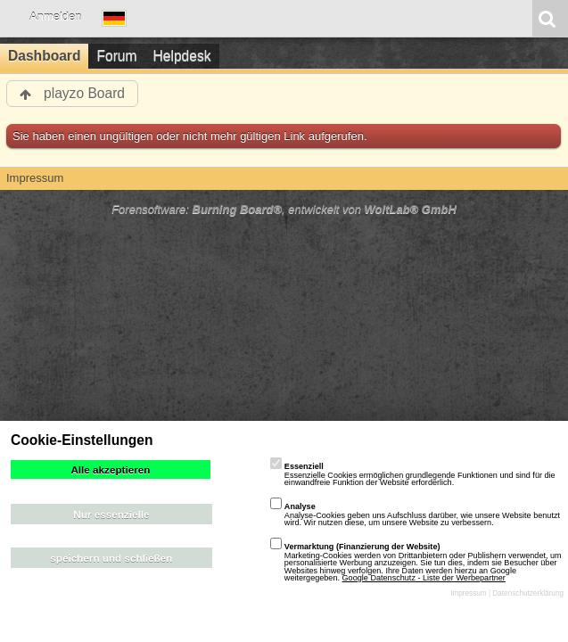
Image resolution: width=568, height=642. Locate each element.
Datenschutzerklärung (528, 593)
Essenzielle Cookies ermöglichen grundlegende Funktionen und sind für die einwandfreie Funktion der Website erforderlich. (413, 474)
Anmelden (55, 16)
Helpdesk (182, 55)
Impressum (468, 593)
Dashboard (44, 55)
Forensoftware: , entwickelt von (284, 209)
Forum (116, 55)
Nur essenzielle (111, 514)
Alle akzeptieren (110, 469)
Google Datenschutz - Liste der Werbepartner (424, 577)
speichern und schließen (111, 558)
